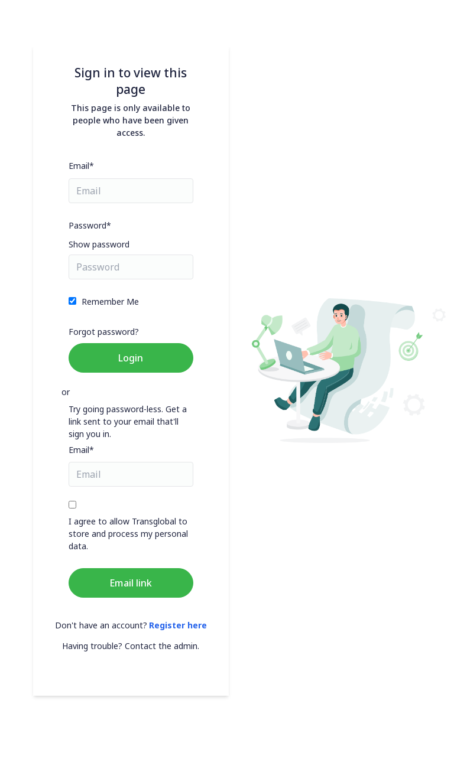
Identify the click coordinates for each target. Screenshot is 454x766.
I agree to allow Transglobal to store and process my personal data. (128, 534)
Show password (99, 244)
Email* (81, 165)
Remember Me (110, 301)
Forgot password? (104, 331)
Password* (90, 225)
